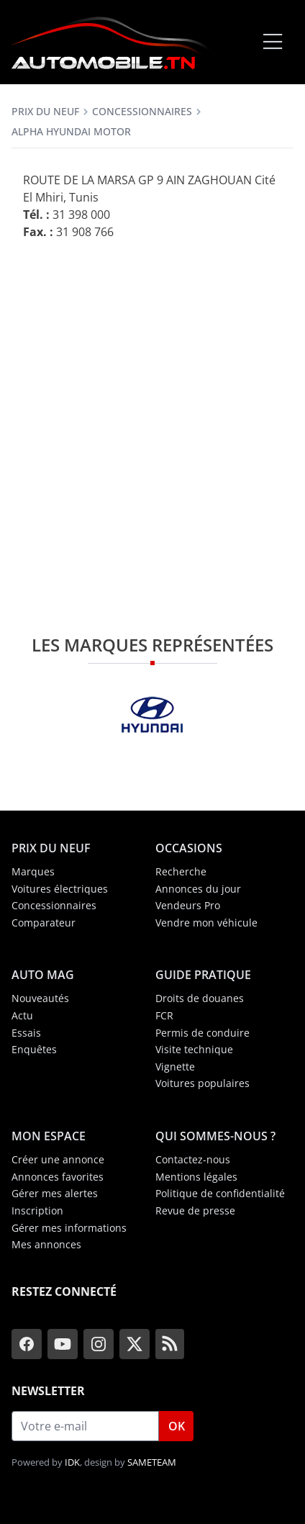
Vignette (175, 1066)
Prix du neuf (45, 111)
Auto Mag (43, 975)
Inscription (37, 1210)
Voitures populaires (202, 1083)
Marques (33, 871)
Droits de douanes (199, 998)
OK (176, 1426)
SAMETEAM (151, 1462)
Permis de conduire (202, 1033)
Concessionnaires (142, 111)
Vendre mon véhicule (206, 922)
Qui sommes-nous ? (215, 1136)
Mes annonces (46, 1244)
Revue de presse (195, 1210)
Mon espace (49, 1136)
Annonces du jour (198, 889)
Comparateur (44, 922)
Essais (26, 1033)
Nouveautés (40, 998)
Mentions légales (196, 1176)
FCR (164, 1015)
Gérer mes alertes (55, 1193)
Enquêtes (34, 1049)
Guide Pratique (203, 975)
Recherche (180, 871)
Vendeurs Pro (187, 905)
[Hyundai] (152, 714)
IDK (72, 1462)
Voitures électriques (60, 889)
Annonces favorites (58, 1176)
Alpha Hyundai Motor (71, 131)
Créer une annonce (58, 1159)
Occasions (188, 848)
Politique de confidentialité (220, 1193)
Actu (22, 1015)
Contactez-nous (192, 1159)
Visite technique (194, 1049)
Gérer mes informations (69, 1228)
